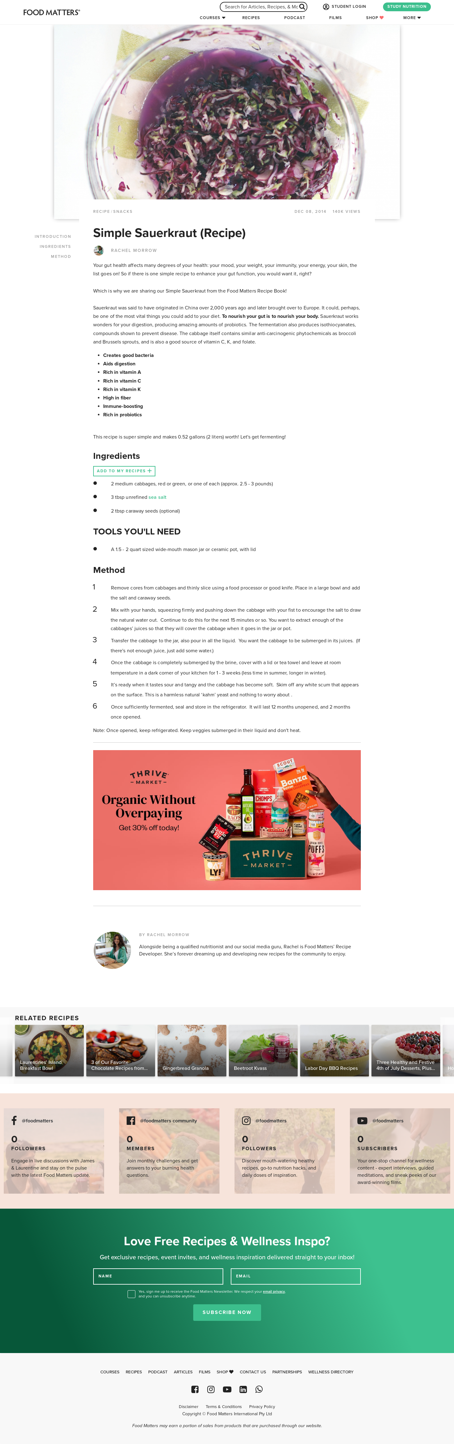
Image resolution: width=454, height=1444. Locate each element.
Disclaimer (188, 1406)
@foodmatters (37, 1121)
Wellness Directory (331, 1372)
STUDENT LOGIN (344, 7)
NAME (105, 1276)
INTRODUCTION (53, 236)
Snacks (123, 211)
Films (335, 17)
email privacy (274, 1291)
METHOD (61, 256)
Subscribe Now (227, 1312)
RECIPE (101, 211)
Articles (183, 1372)
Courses (210, 17)
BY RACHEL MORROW (164, 934)
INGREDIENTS (55, 246)
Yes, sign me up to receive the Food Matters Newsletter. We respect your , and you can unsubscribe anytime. (212, 1293)
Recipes (251, 17)
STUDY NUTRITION (406, 6)
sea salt (157, 497)
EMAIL (243, 1276)
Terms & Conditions (224, 1406)
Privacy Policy (262, 1406)
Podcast (294, 17)
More (409, 17)
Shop (375, 17)
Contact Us (253, 1372)
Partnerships (287, 1372)
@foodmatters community (168, 1121)
